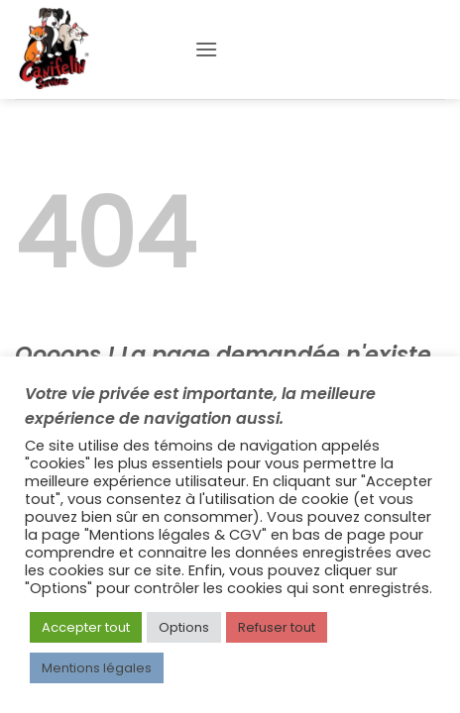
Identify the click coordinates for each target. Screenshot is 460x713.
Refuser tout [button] (276, 627)
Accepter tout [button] (86, 627)
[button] (206, 49)
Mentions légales (97, 668)
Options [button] (184, 627)
